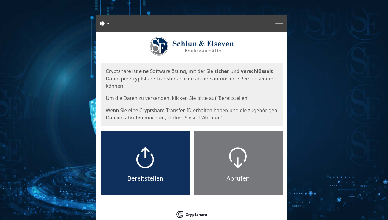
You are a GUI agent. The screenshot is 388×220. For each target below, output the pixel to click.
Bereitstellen (145, 178)
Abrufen (237, 178)
